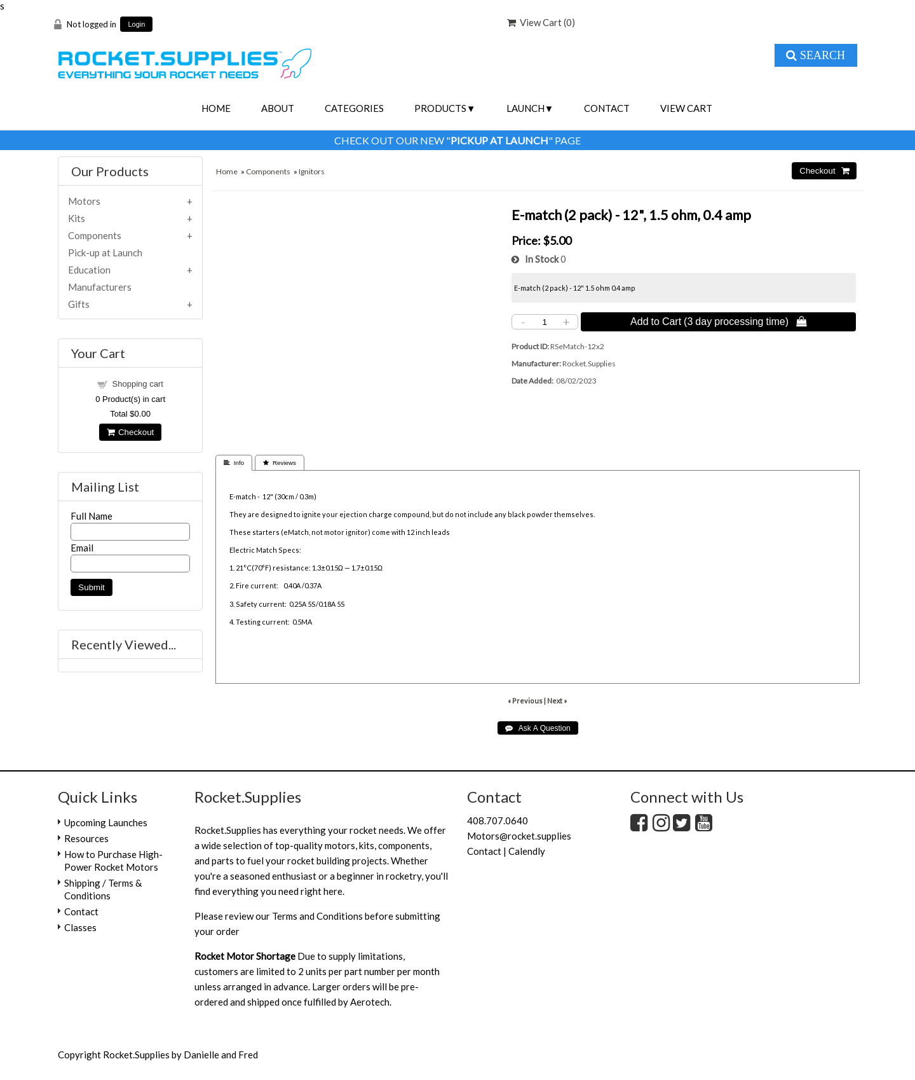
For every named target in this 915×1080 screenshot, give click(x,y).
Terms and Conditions (317, 916)
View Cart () (541, 22)
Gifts (79, 304)
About (277, 108)
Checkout (130, 432)
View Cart (686, 108)
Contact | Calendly (506, 851)
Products (440, 108)
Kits (76, 218)
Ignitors (312, 171)
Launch (525, 108)
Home (216, 108)
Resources (86, 838)
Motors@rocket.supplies (519, 835)
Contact (607, 108)
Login (136, 24)
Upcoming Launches (105, 822)
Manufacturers (100, 287)
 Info (234, 463)
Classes (80, 927)
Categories (354, 108)
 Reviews (279, 463)
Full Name (91, 516)
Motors (84, 201)
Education (89, 269)
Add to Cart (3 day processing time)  (718, 321)
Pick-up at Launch (105, 252)
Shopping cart (137, 384)
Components (268, 171)
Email (82, 547)
